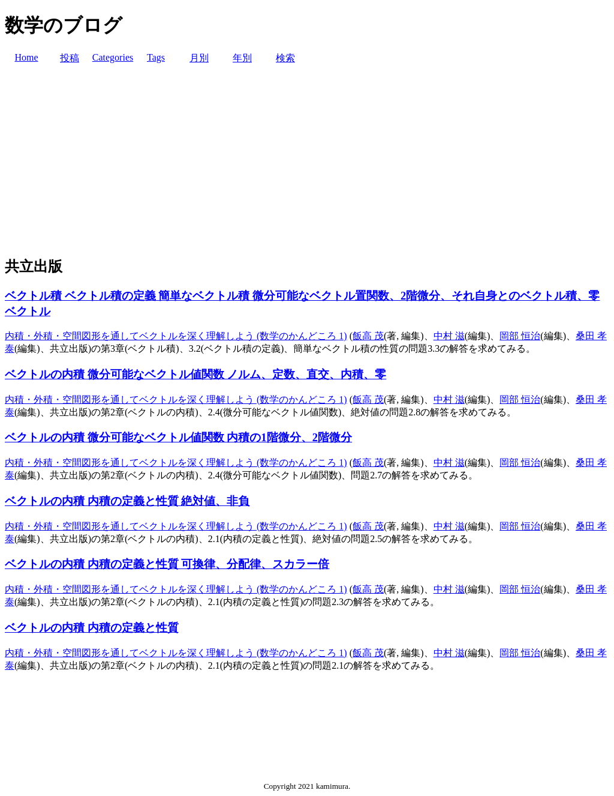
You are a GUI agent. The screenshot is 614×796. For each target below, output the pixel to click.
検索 (285, 58)
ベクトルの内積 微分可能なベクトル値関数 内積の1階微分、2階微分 (178, 437)
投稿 (69, 58)
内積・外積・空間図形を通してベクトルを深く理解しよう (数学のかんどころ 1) (176, 336)
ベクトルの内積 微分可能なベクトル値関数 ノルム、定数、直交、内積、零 (195, 374)
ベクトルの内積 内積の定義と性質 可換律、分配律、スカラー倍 (167, 564)
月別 (199, 58)
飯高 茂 (368, 336)
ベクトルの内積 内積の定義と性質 (92, 627)
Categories (112, 57)
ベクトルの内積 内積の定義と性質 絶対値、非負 (127, 501)
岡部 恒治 (519, 336)
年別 (242, 58)
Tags (156, 57)
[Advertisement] (307, 161)
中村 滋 (449, 336)
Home (26, 57)
